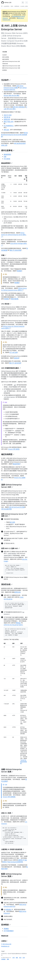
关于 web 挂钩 (13, 352)
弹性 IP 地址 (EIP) (8, 121)
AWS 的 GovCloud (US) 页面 (17, 507)
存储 (5, 156)
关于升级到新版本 (9, 931)
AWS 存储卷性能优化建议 (11, 368)
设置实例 (17, 6)
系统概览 (19, 271)
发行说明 (12, 522)
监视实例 (16, 358)
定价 (24, 957)
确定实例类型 (7, 454)
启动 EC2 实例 (7, 115)
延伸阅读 (6, 924)
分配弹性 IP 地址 (22, 860)
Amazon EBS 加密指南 (9, 797)
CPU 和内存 (7, 159)
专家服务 (3, 959)
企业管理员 (6, 6)
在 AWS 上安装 (24, 6)
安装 (12, 6)
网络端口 (18, 623)
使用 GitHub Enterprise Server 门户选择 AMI (14, 515)
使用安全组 (7, 119)
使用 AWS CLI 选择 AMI (10, 548)
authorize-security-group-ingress (13, 625)
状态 (20, 957)
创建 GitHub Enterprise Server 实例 (11, 770)
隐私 (17, 957)
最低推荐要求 (7, 154)
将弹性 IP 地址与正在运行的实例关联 (12, 862)
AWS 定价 (6, 130)
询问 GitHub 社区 (6, 944)
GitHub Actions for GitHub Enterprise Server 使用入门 (13, 234)
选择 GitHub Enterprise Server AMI (11, 485)
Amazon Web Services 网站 (11, 95)
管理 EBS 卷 (7, 117)
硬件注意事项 (7, 150)
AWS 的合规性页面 (6, 509)
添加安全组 (6, 584)
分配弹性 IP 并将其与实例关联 (12, 849)
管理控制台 (8, 909)
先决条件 (6, 80)
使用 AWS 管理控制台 (19, 107)
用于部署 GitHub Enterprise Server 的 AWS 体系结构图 (14, 134)
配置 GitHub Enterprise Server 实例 (11, 875)
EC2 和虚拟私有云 (9, 125)
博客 (8, 959)
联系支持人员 (5, 946)
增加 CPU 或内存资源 (15, 250)
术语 (13, 957)
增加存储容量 (14, 299)
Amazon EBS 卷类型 (13, 449)
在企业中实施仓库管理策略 (23, 761)
